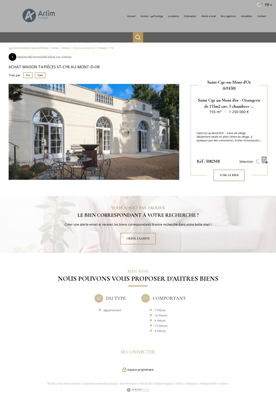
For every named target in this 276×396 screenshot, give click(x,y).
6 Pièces (160, 333)
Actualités (246, 16)
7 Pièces (160, 323)
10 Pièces (161, 328)
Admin (178, 383)
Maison (103, 48)
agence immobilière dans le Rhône (28, 48)
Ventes (144, 16)
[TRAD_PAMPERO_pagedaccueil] (39, 24)
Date (40, 75)
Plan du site (145, 383)
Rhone (66, 48)
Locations (173, 16)
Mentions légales (163, 383)
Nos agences (228, 16)
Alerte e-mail (208, 16)
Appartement (112, 323)
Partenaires (191, 383)
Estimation (190, 16)
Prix (28, 75)
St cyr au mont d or (84, 48)
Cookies (223, 383)
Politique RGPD (208, 383)
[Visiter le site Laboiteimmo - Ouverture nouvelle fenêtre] (138, 391)
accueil (131, 16)
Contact (261, 16)
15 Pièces (161, 338)
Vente (55, 48)
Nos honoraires (128, 383)
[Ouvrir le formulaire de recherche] (138, 37)
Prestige (158, 16)
